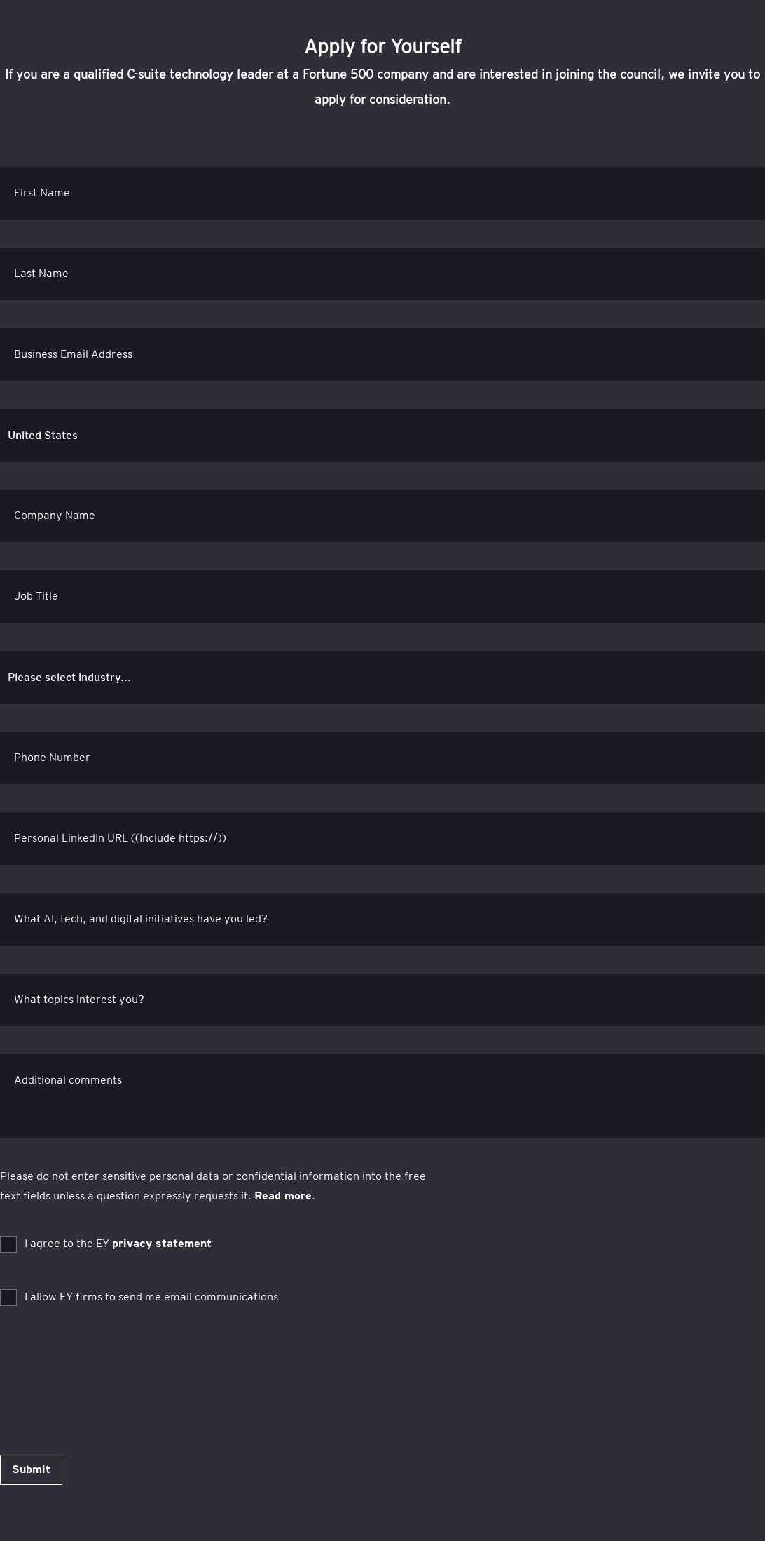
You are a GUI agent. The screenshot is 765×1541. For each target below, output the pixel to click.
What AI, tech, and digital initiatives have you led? (141, 918)
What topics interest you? (79, 999)
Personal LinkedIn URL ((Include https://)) (120, 837)
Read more (283, 1195)
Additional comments (68, 1079)
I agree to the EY (118, 1243)
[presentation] (106, 1367)
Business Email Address (73, 354)
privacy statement (162, 1243)
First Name (42, 192)
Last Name (41, 273)
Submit (31, 1469)
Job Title (36, 596)
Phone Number (52, 757)
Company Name (54, 515)
